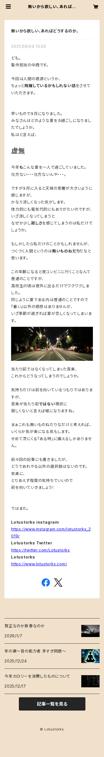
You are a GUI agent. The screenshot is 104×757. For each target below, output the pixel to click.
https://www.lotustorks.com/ (39, 564)
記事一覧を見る (52, 704)
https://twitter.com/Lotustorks (40, 550)
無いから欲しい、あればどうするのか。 (44, 30)
